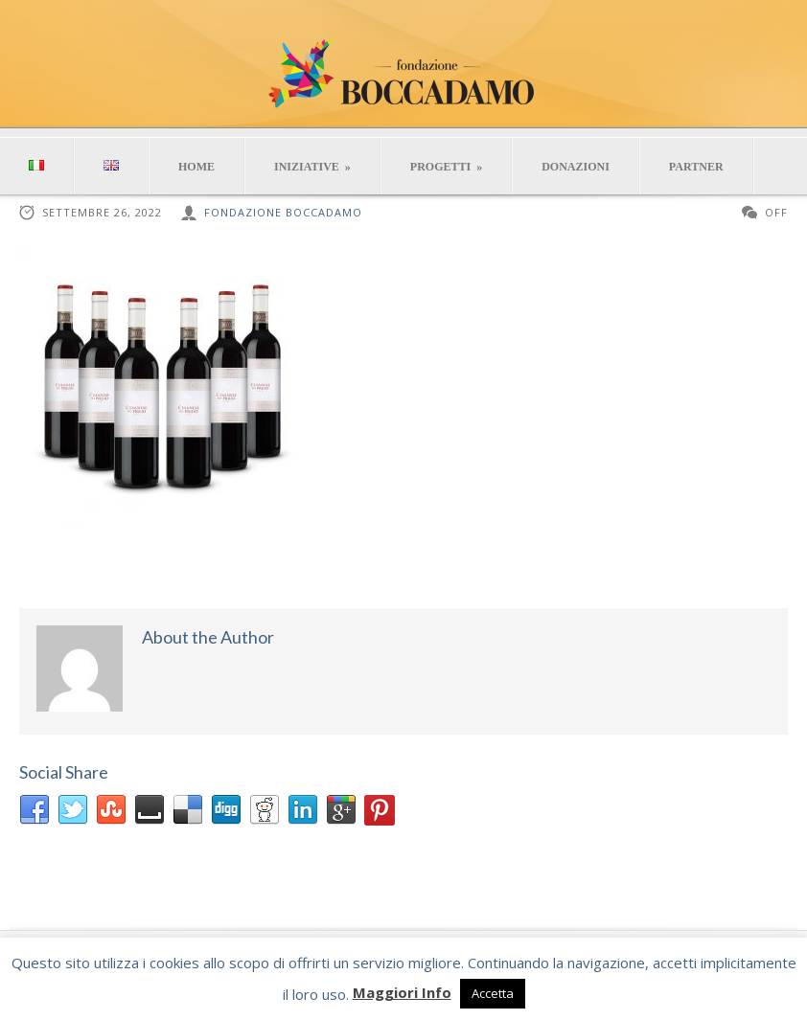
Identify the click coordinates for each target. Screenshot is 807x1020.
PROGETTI (446, 166)
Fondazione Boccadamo (283, 212)
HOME (196, 166)
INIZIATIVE (312, 166)
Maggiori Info (402, 992)
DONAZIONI (576, 166)
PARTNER (696, 166)
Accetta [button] (493, 993)
